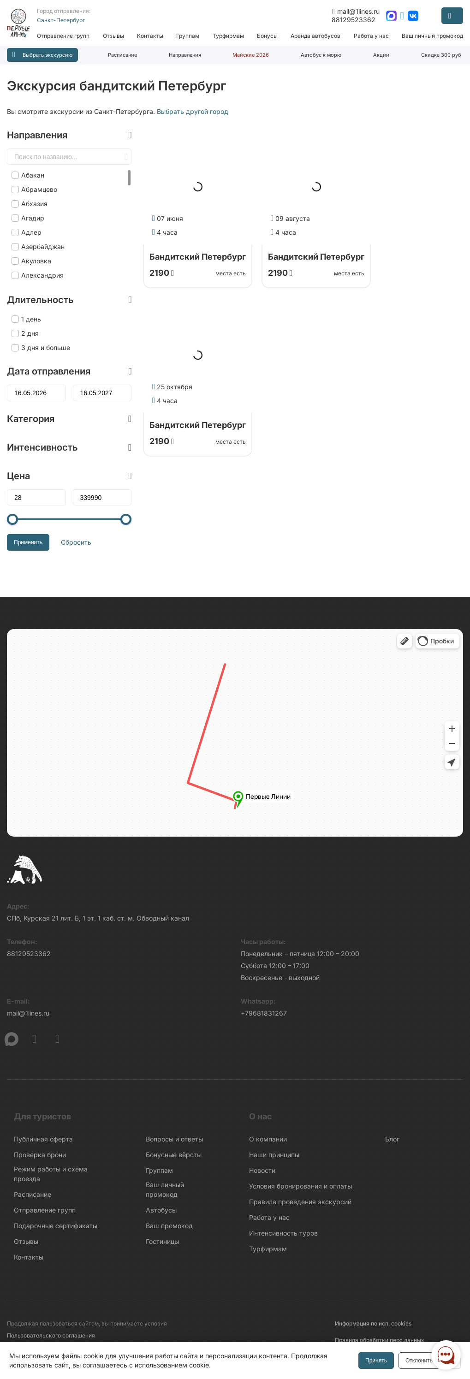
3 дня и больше (45, 347)
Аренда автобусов (315, 35)
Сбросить (76, 542)
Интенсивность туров (283, 1233)
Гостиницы (162, 1241)
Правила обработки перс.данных (379, 1340)
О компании (268, 1139)
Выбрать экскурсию (42, 55)
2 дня (30, 333)
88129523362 (353, 20)
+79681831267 (264, 1013)
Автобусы (161, 1210)
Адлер (31, 232)
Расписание (122, 55)
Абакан (32, 175)
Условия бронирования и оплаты (300, 1186)
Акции (381, 55)
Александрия (42, 275)
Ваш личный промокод (432, 35)
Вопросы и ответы (174, 1139)
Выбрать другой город (192, 111)
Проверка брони (40, 1155)
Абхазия (34, 204)
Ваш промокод (169, 1226)
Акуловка (36, 261)
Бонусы (267, 35)
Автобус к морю (321, 55)
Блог (392, 1139)
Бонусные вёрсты (174, 1155)
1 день (31, 319)
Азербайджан (43, 246)
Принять (376, 1360)
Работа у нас (371, 35)
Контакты (150, 35)
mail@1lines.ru (355, 11)
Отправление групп (63, 35)
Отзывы (113, 35)
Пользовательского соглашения (51, 1335)
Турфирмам (228, 35)
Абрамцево (39, 189)
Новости (262, 1170)
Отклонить (419, 1360)
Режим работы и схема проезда (51, 1174)
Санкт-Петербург (61, 20)
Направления (185, 55)
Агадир (32, 218)
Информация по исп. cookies (373, 1323)
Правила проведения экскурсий (300, 1202)
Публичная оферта (43, 1139)
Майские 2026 (250, 55)
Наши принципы (274, 1155)
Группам (187, 35)
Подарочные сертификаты (55, 1226)
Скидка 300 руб (441, 55)
